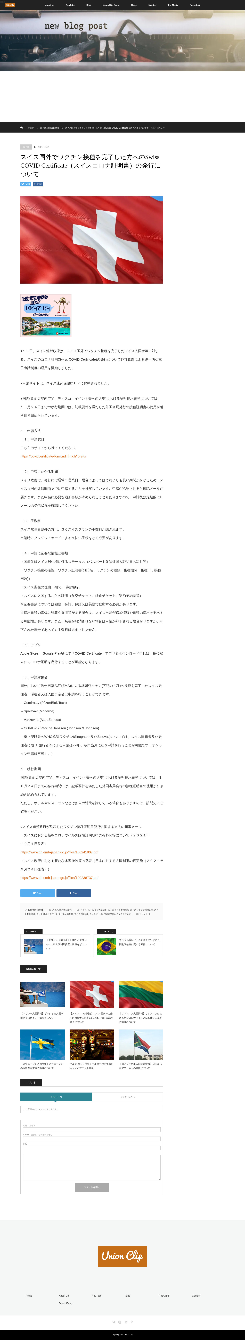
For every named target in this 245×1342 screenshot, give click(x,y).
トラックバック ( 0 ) (127, 1100)
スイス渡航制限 (108, 914)
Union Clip (128, 1337)
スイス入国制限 (66, 914)
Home (28, 1298)
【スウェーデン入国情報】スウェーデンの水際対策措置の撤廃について (41, 1068)
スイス (26, 147)
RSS (131, 1323)
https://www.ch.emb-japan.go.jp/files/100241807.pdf (59, 852)
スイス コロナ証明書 (97, 910)
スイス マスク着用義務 (118, 910)
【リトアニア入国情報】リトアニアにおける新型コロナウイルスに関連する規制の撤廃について (140, 1020)
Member (152, 5)
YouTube (70, 5)
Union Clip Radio (111, 5)
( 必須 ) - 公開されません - (38, 1138)
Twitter (113, 1323)
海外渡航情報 (65, 910)
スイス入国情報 (81, 914)
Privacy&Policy (65, 1305)
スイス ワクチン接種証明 (141, 910)
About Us (49, 5)
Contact (195, 1298)
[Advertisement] (122, 97)
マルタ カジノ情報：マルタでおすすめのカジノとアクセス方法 (91, 1068)
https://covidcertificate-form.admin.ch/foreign (53, 456)
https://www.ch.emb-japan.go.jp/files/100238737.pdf (59, 878)
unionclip (39, 910)
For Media (173, 5)
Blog (88, 5)
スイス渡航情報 (123, 914)
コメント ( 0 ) (56, 1100)
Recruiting (195, 5)
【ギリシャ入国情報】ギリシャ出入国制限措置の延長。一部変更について (41, 1018)
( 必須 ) (29, 1128)
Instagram (119, 1323)
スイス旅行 (94, 914)
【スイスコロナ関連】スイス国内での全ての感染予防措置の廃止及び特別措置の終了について (91, 1020)
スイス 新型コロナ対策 (47, 914)
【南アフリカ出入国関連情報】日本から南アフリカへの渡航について (140, 1068)
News (133, 5)
